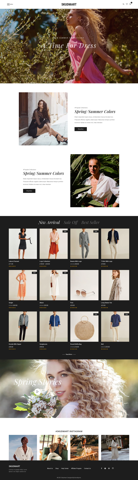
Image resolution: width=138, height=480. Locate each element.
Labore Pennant (14, 261)
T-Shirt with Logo (106, 261)
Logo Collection (45, 261)
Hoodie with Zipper (15, 344)
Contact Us (87, 468)
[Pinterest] (109, 468)
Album (42, 303)
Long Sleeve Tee (106, 303)
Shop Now (81, 129)
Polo (71, 303)
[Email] (113, 468)
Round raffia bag (75, 344)
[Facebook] (101, 468)
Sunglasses (43, 344)
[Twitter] (105, 468)
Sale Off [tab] (70, 222)
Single (11, 303)
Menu (10, 4)
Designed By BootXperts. (74, 477)
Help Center (65, 468)
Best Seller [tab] (90, 222)
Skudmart (14, 466)
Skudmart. (64, 477)
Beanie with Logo (76, 261)
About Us (50, 468)
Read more (69, 354)
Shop (57, 468)
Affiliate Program (76, 468)
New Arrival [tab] (49, 222)
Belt (102, 344)
